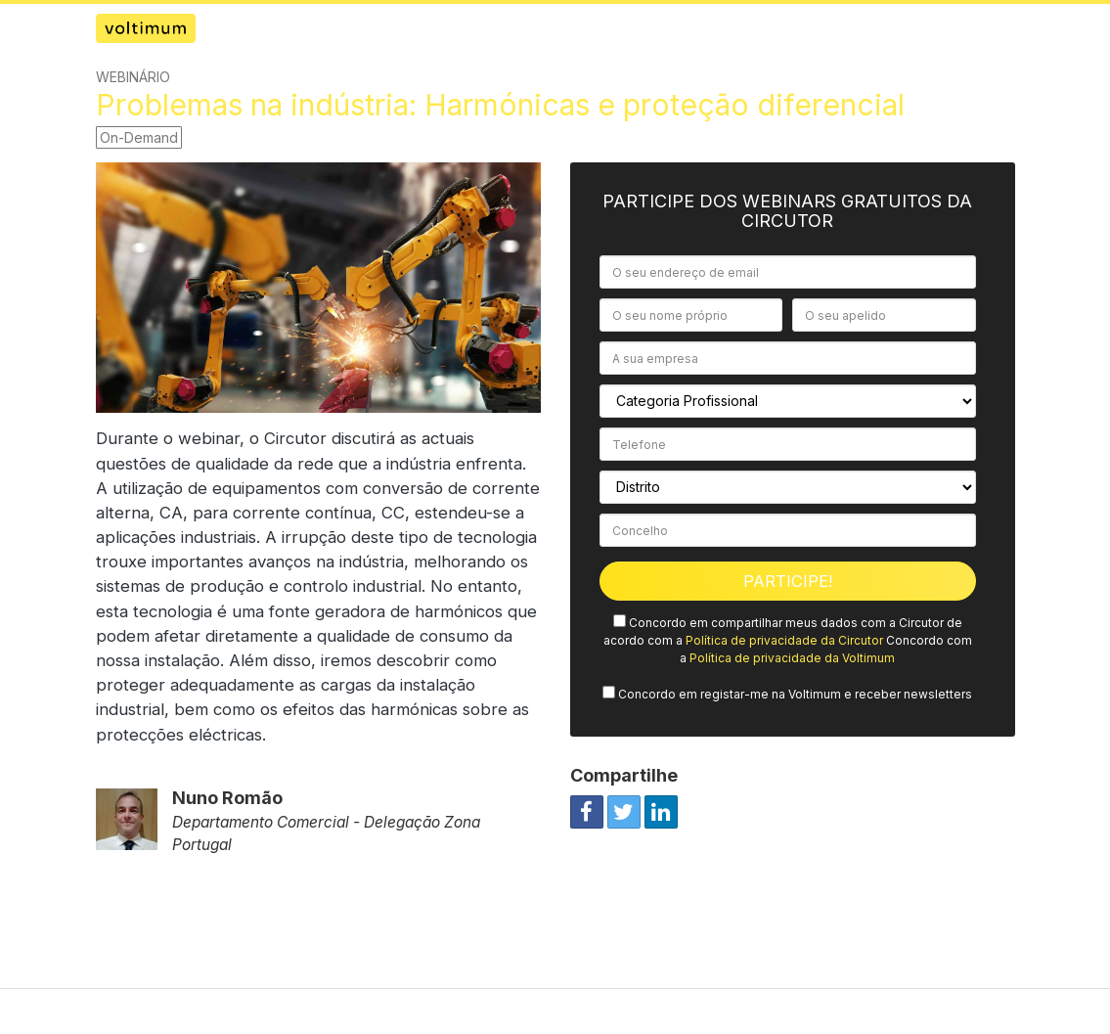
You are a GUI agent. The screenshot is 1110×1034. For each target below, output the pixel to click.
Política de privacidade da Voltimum (792, 658)
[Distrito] (787, 487)
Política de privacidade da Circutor (784, 640)
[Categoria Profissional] (787, 401)
